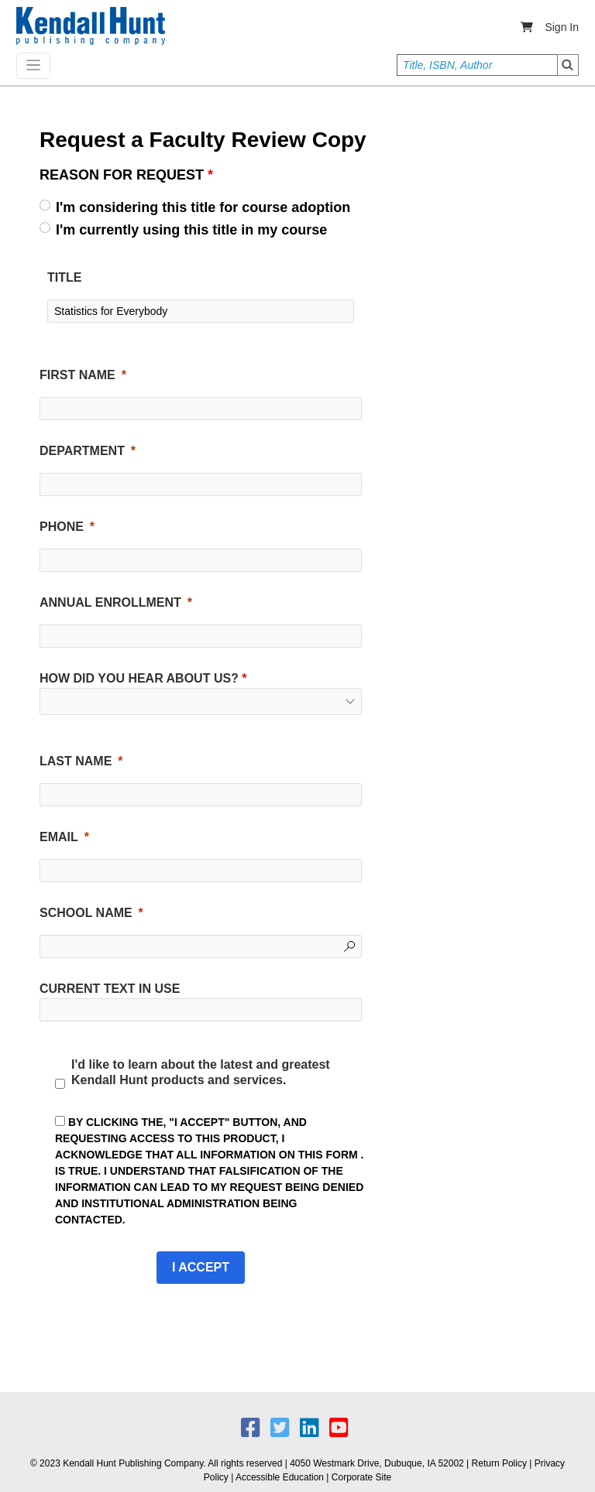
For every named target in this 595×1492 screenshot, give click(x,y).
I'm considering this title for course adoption (203, 207)
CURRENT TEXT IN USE (110, 988)
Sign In (562, 27)
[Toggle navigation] (33, 66)
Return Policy (499, 1463)
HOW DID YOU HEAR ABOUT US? (143, 678)
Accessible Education (280, 1477)
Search (568, 65)
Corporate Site (361, 1477)
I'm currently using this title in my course (191, 230)
